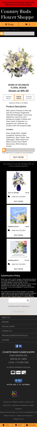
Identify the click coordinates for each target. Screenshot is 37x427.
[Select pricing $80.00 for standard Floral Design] (8, 97)
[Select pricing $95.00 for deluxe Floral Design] (18, 97)
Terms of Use (18, 419)
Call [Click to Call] (6, 425)
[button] (18, 381)
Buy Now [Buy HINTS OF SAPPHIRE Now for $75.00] (18, 201)
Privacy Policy (9, 416)
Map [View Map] (18, 425)
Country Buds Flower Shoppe (17, 14)
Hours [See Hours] (31, 425)
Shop (9, 24)
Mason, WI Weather (7, 412)
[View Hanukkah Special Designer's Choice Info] (18, 215)
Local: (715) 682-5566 (19, 362)
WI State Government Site (27, 412)
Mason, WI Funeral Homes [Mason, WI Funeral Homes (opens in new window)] (14, 402)
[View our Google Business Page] (20, 347)
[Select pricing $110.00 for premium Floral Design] (29, 97)
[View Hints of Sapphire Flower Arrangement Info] (18, 182)
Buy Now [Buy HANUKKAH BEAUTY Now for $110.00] (18, 269)
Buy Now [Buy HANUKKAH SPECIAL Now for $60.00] (18, 235)
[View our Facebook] (16, 347)
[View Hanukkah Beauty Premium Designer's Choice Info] (18, 249)
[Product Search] (19, 300)
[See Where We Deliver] (18, 312)
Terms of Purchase (24, 416)
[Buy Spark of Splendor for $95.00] (18, 157)
